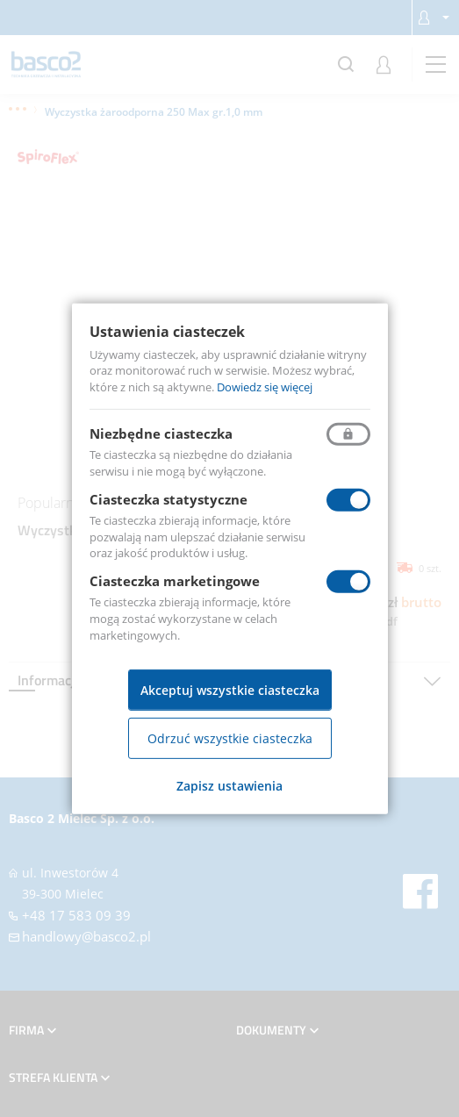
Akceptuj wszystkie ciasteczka (229, 690)
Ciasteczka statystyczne (168, 499)
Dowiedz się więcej (264, 387)
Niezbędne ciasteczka (161, 433)
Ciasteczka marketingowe (175, 581)
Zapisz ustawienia (229, 785)
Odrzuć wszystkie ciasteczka (229, 738)
